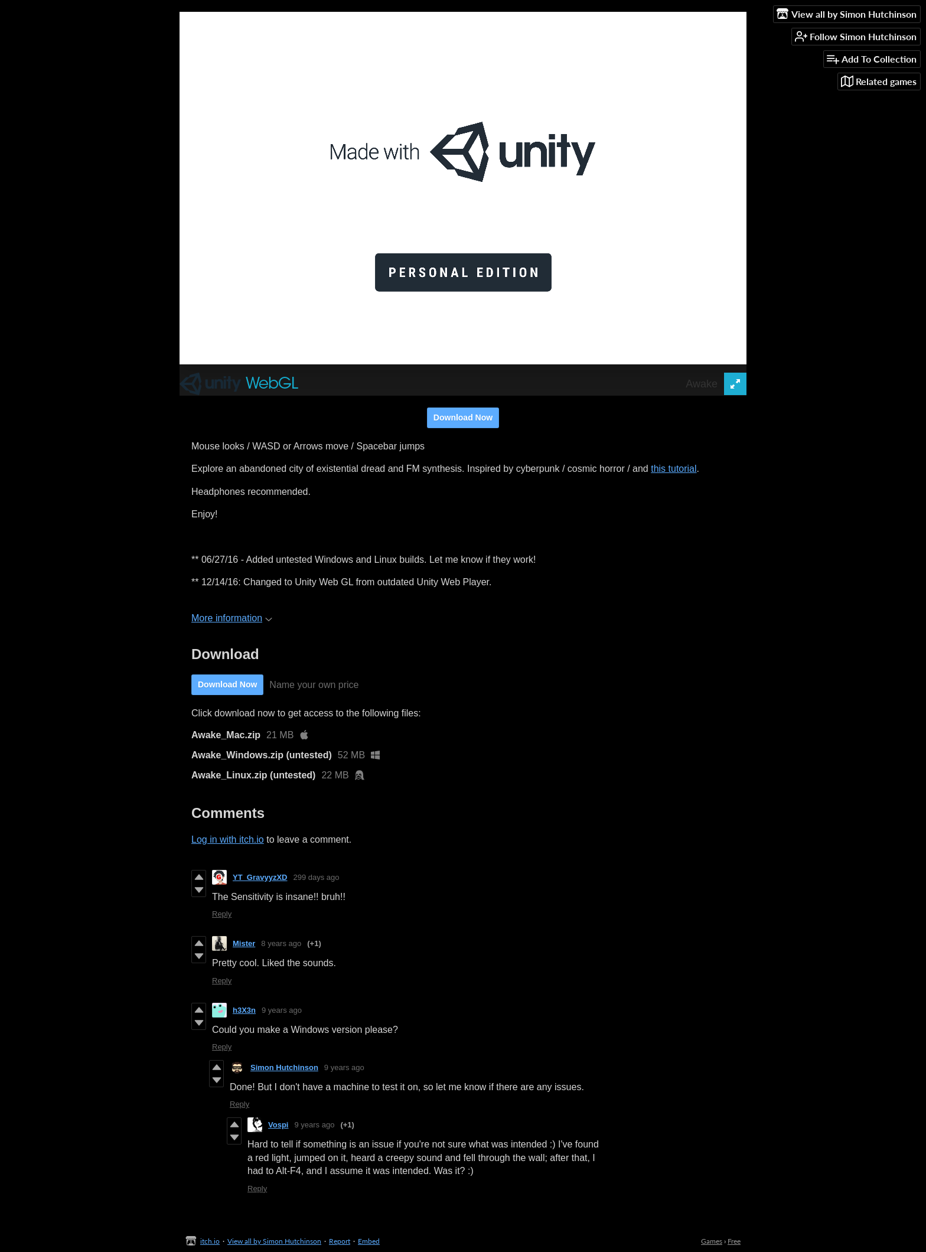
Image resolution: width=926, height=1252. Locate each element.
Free (734, 1241)
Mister (244, 943)
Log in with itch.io (227, 839)
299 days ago (317, 877)
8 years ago (281, 943)
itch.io (210, 1241)
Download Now (463, 417)
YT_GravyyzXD (260, 877)
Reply (221, 913)
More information (231, 618)
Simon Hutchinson (284, 1067)
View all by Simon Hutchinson (274, 1241)
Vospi (278, 1124)
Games (711, 1241)
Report (339, 1241)
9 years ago (282, 1010)
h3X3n (244, 1010)
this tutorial (673, 469)
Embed (369, 1241)
